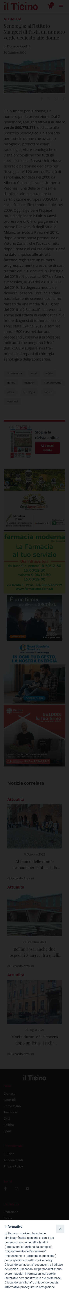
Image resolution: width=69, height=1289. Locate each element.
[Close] (60, 1229)
